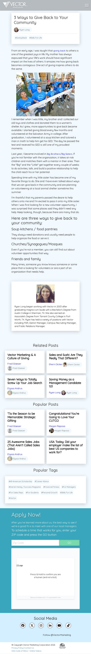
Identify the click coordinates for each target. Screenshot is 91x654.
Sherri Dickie (56, 364)
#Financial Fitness (51, 487)
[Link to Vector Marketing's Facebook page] (23, 625)
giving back (59, 50)
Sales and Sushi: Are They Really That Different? (65, 356)
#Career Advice (42, 481)
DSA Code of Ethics (20, 651)
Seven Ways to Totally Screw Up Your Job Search (24, 381)
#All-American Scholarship (20, 481)
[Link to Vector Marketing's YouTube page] (59, 625)
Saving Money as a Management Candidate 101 (65, 383)
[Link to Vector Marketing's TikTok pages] (68, 625)
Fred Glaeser (14, 363)
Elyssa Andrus (15, 388)
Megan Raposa (57, 426)
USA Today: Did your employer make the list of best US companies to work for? (66, 447)
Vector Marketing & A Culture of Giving (21, 356)
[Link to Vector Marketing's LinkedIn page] (50, 625)
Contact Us (30, 648)
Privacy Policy (18, 648)
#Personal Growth (49, 492)
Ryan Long (55, 392)
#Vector (12, 498)
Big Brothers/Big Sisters (60, 153)
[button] (87, 5)
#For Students (32, 492)
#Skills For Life (35, 38)
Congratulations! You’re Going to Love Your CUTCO (64, 417)
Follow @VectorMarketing (57, 635)
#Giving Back (21, 38)
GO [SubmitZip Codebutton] (69, 543)
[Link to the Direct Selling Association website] (62, 648)
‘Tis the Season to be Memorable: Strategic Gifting (21, 417)
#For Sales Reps (16, 492)
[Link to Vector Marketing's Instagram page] (41, 625)
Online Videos (36, 651)
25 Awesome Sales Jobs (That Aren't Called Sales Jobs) (23, 445)
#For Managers (69, 487)
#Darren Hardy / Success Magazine (25, 487)
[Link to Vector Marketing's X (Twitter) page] (32, 625)
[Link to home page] (14, 4)
